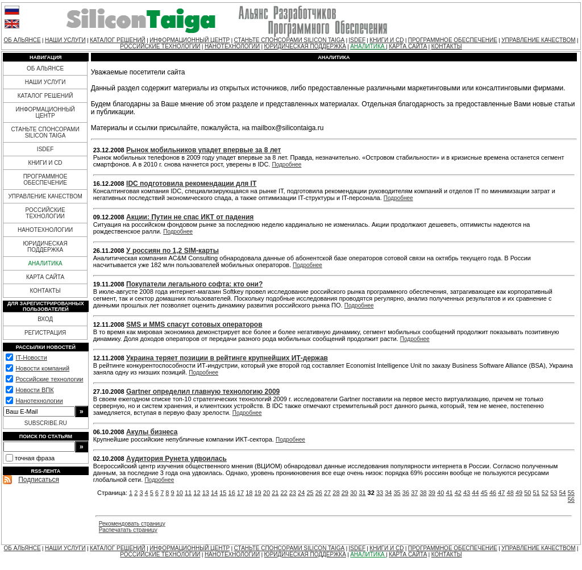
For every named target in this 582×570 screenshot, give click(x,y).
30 (353, 492)
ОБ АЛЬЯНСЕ (22, 40)
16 (231, 492)
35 (397, 492)
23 (292, 492)
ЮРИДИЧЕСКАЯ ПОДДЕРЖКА (305, 46)
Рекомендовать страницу (132, 524)
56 (571, 499)
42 (458, 492)
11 (188, 492)
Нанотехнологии (39, 400)
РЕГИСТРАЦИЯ (45, 333)
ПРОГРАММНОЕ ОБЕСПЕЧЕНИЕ (452, 40)
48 (510, 492)
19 (258, 492)
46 (492, 492)
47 (501, 492)
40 (440, 492)
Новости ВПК (34, 389)
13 (205, 492)
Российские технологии (49, 379)
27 (327, 492)
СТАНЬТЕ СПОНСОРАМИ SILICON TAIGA (289, 40)
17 (240, 492)
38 (422, 492)
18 (249, 492)
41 (449, 492)
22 (283, 492)
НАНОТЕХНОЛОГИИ (232, 46)
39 (432, 492)
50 (527, 492)
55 (571, 492)
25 (309, 492)
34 (388, 492)
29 (345, 492)
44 (475, 492)
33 (379, 492)
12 (196, 492)
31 (362, 492)
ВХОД (45, 319)
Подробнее (286, 164)
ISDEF (357, 40)
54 (562, 492)
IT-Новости (31, 357)
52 (545, 492)
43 (466, 492)
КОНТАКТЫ (446, 46)
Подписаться (38, 480)
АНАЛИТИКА (368, 46)
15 (222, 492)
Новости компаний (42, 368)
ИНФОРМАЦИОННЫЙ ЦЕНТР (189, 40)
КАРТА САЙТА (408, 46)
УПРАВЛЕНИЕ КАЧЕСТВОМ (538, 40)
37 (414, 492)
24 (301, 492)
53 (553, 492)
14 (214, 492)
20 (266, 492)
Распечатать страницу (128, 530)
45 (484, 492)
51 (536, 492)
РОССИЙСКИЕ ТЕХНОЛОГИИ (160, 46)
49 (519, 492)
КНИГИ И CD (386, 40)
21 (275, 492)
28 (335, 492)
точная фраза (35, 458)
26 (318, 492)
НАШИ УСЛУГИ (65, 40)
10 (179, 492)
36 (405, 492)
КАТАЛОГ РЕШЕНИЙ (118, 40)
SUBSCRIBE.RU (45, 423)
